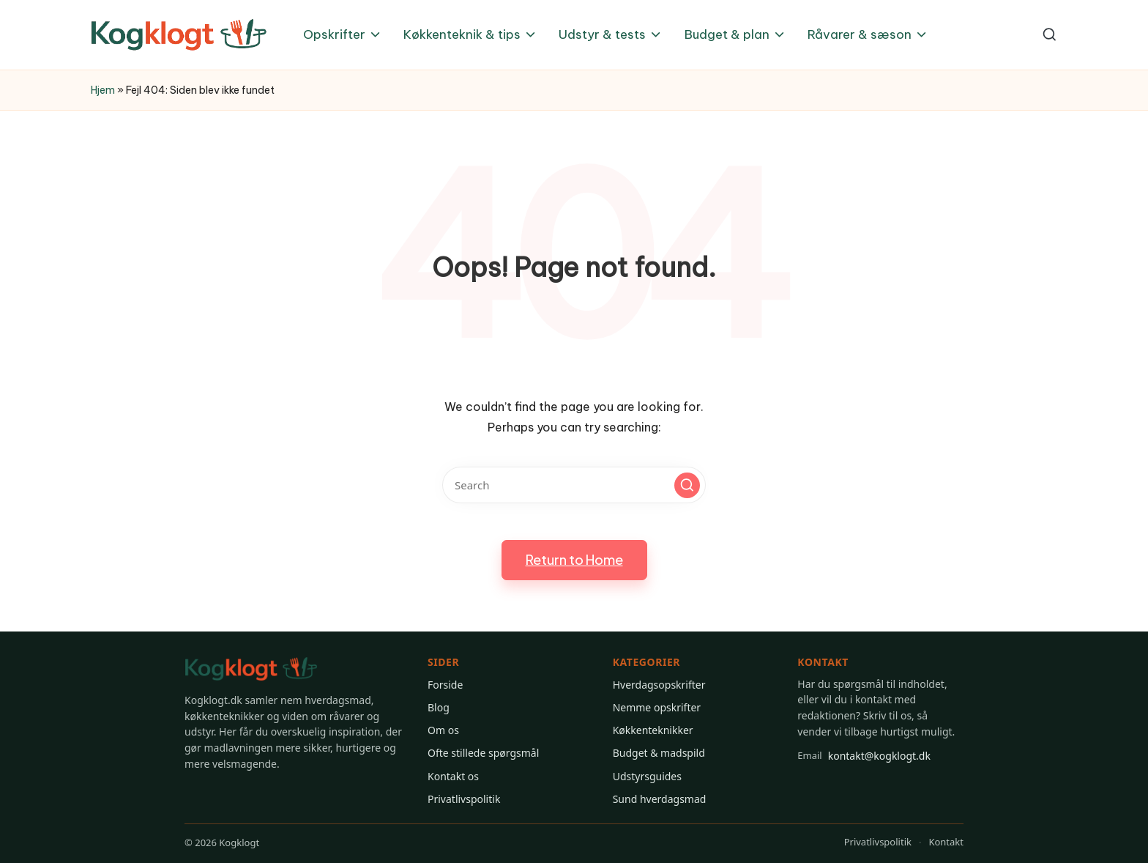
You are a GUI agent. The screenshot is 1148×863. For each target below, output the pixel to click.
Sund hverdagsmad (660, 799)
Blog (439, 707)
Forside (445, 685)
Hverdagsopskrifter (659, 685)
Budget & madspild (659, 753)
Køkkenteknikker (653, 730)
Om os (443, 730)
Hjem (103, 90)
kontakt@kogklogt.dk (864, 755)
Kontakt (945, 841)
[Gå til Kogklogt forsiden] (251, 669)
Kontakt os (453, 776)
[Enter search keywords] (574, 485)
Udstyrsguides (647, 776)
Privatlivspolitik (464, 799)
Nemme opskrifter (657, 707)
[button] (687, 485)
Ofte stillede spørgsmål (483, 753)
